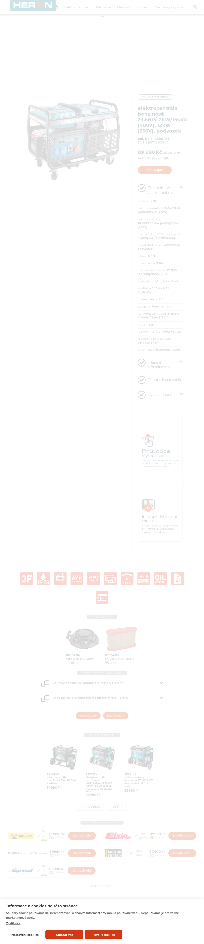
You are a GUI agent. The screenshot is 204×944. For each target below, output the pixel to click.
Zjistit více (13, 923)
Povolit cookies (103, 935)
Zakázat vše (64, 935)
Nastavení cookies (25, 935)
